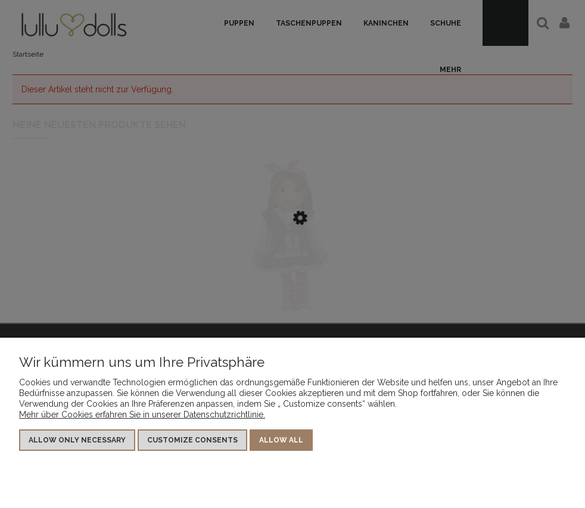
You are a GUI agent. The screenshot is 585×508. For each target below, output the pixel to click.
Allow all (281, 440)
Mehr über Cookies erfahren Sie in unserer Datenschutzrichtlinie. (142, 414)
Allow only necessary (77, 440)
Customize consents (192, 440)
